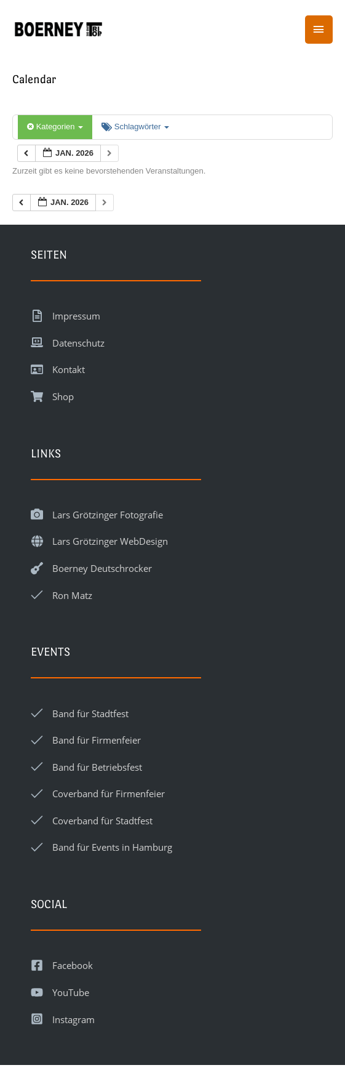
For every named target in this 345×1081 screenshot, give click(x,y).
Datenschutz (78, 343)
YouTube (70, 992)
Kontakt (68, 369)
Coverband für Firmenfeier (108, 793)
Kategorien (55, 126)
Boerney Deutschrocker (102, 568)
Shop (63, 396)
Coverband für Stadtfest (102, 820)
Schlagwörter (135, 126)
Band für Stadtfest (90, 713)
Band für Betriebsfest (97, 767)
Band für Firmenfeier (96, 740)
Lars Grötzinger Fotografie (107, 514)
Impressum (76, 316)
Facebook (72, 965)
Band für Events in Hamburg (112, 847)
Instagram (73, 1019)
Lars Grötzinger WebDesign (110, 541)
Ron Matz (72, 595)
